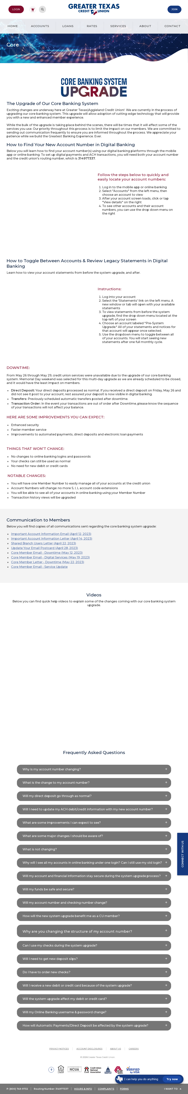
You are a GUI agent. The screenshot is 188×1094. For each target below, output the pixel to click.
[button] (94, 769)
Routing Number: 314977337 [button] (51, 1088)
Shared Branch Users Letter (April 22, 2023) (43, 543)
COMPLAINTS (106, 1088)
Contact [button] (173, 26)
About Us (115, 1048)
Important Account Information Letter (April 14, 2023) (51, 538)
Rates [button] (92, 26)
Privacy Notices (59, 1048)
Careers (134, 1048)
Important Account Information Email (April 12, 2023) (51, 534)
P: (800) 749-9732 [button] (17, 1088)
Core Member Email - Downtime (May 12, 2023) (47, 553)
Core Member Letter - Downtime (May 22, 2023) (47, 562)
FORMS (124, 1088)
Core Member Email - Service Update (39, 567)
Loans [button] (68, 26)
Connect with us (182, 854)
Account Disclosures (89, 1048)
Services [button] (118, 26)
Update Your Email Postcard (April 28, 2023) (44, 548)
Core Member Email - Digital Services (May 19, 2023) (50, 557)
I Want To (171, 1088)
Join (174, 9)
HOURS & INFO (83, 1088)
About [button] (145, 26)
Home (13, 26)
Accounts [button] (40, 26)
